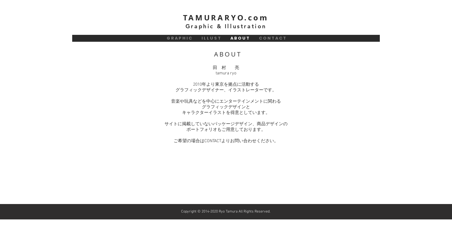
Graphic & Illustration (226, 26)
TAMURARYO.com (225, 17)
